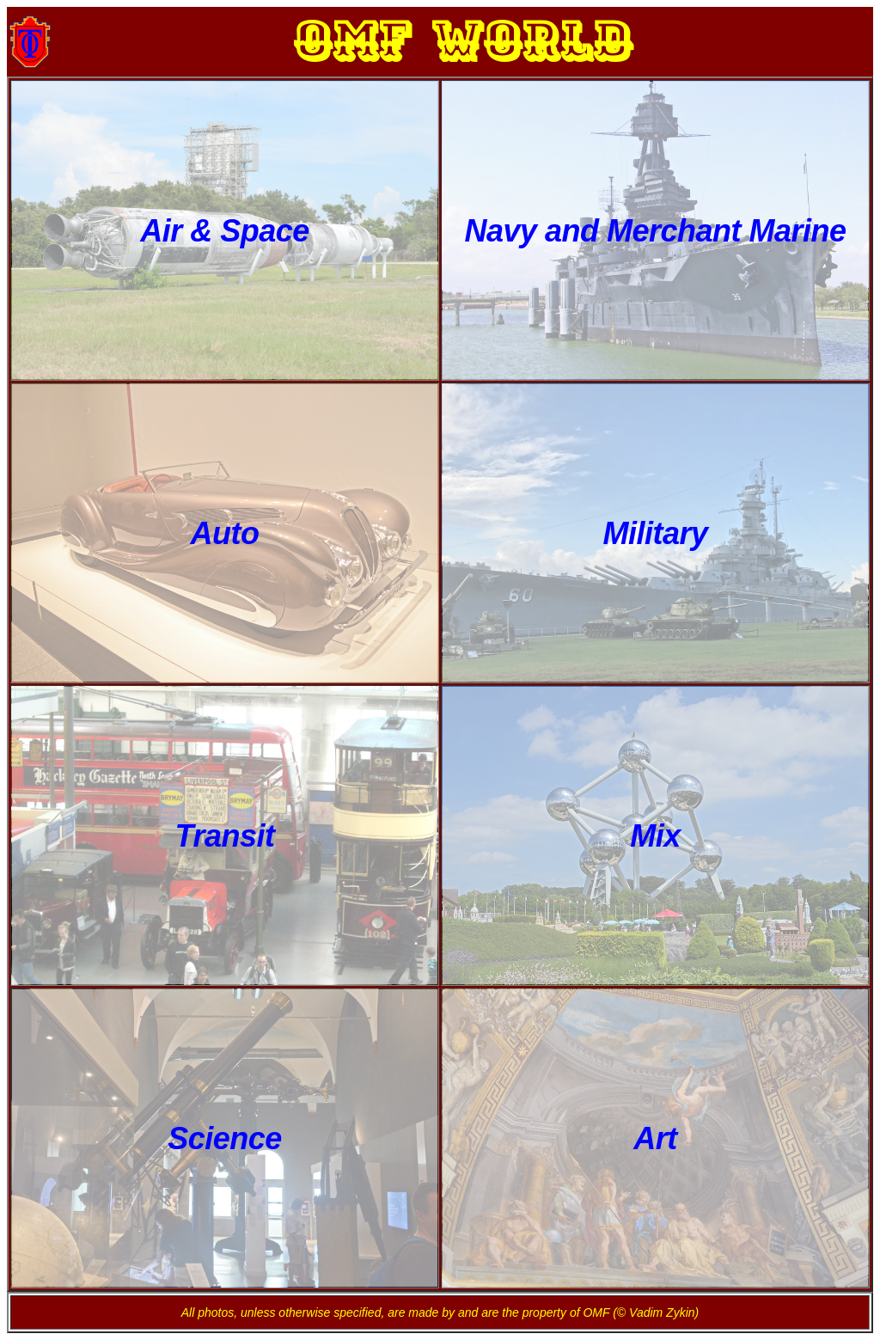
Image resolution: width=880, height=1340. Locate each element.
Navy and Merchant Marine (655, 230)
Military (654, 533)
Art (655, 1138)
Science (225, 1138)
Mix (655, 836)
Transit (225, 836)
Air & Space (224, 230)
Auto (225, 533)
